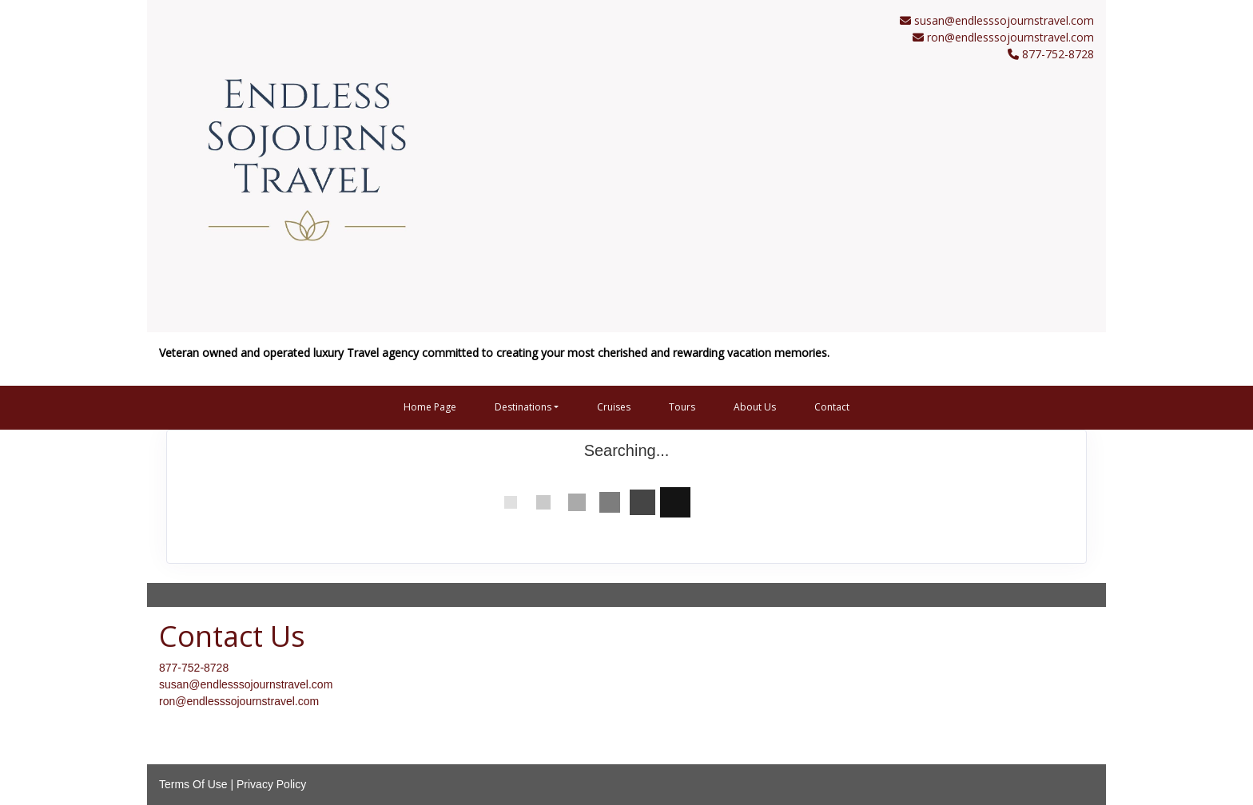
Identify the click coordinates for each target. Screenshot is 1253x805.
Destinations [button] (523, 407)
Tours (682, 407)
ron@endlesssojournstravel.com (1010, 37)
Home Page (430, 407)
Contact (831, 407)
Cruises (613, 407)
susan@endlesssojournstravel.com (1004, 20)
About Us (755, 407)
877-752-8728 (194, 667)
